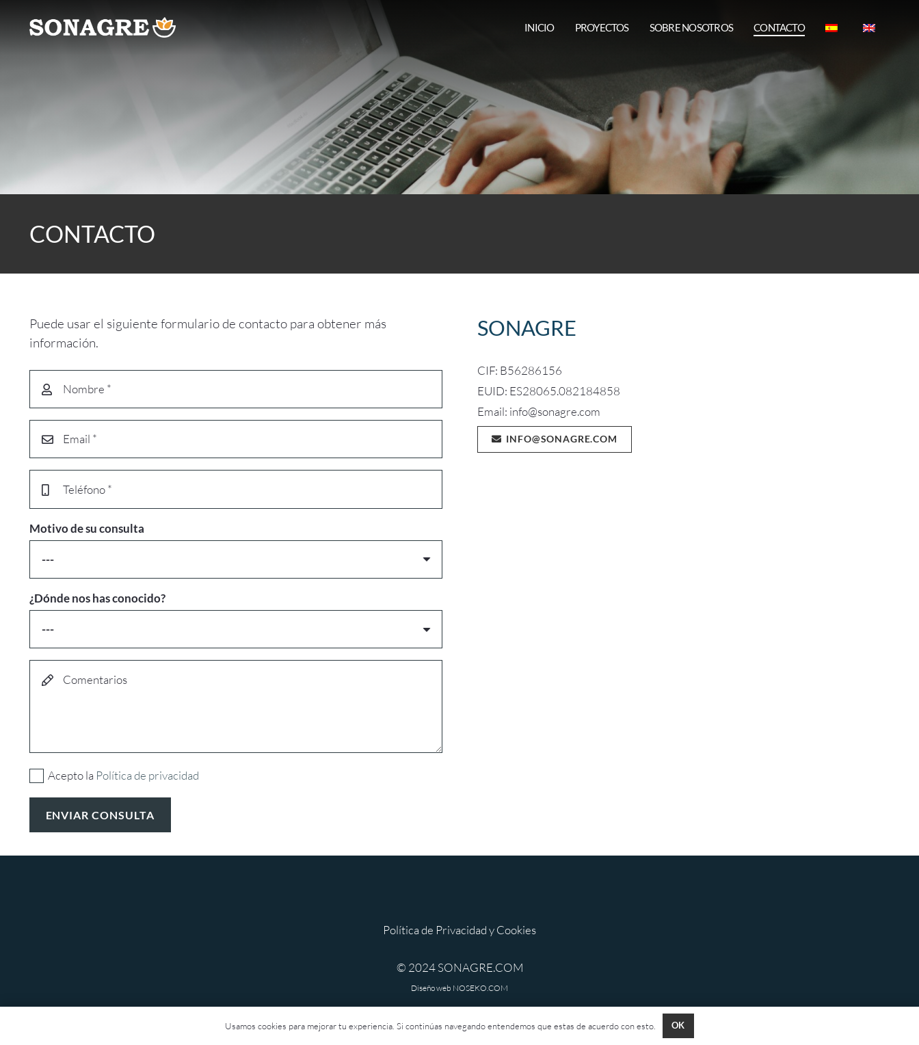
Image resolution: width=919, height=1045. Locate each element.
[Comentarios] (235, 706)
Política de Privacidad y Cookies (459, 930)
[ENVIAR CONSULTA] (100, 814)
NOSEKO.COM (480, 988)
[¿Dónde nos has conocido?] (235, 629)
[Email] (235, 439)
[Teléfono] (235, 489)
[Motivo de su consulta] (235, 559)
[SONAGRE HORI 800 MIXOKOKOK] (102, 27)
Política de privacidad (147, 775)
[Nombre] (235, 389)
